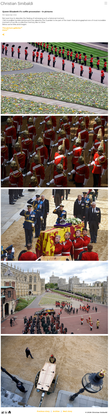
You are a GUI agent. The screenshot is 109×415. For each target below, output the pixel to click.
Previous (43, 411)
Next (67, 411)
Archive (56, 411)
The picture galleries (11, 28)
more (4, 30)
